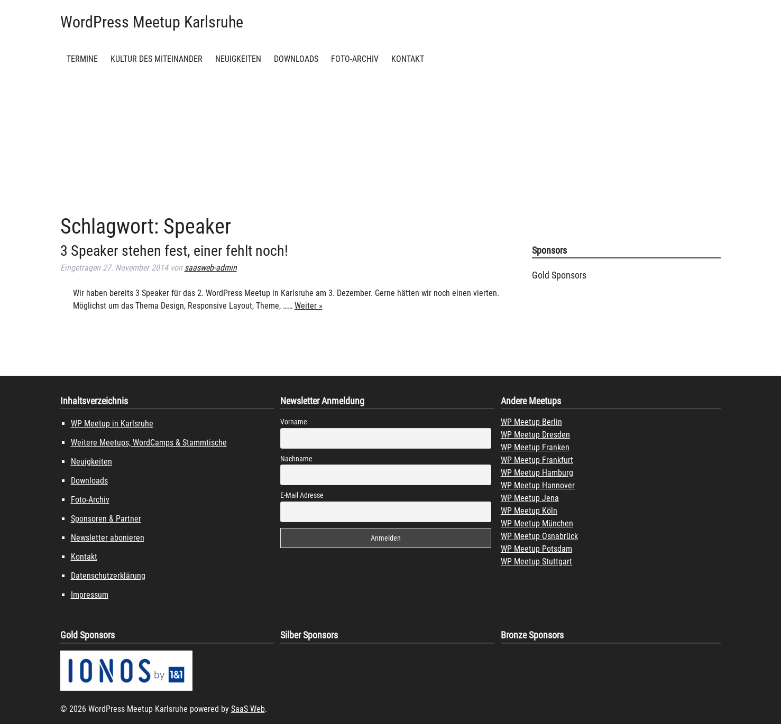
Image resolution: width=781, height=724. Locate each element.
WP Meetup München (537, 523)
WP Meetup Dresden (535, 435)
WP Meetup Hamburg (537, 473)
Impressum (89, 595)
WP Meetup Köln (529, 511)
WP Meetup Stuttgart (536, 561)
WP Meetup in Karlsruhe (112, 424)
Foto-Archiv (355, 59)
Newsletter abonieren (107, 538)
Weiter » (309, 306)
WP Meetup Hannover (538, 485)
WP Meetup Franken (535, 447)
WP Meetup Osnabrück (539, 536)
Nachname (296, 458)
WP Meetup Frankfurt (537, 460)
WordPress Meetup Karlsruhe (151, 22)
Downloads (296, 59)
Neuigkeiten (238, 59)
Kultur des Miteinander (157, 59)
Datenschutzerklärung (108, 576)
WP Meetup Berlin (531, 422)
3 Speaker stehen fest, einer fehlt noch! (174, 250)
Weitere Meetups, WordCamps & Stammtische (149, 443)
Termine (82, 59)
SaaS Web (248, 709)
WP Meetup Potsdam (536, 549)
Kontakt (407, 59)
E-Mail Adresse (302, 495)
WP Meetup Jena (530, 498)
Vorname (293, 421)
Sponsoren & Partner (106, 519)
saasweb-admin (211, 268)
